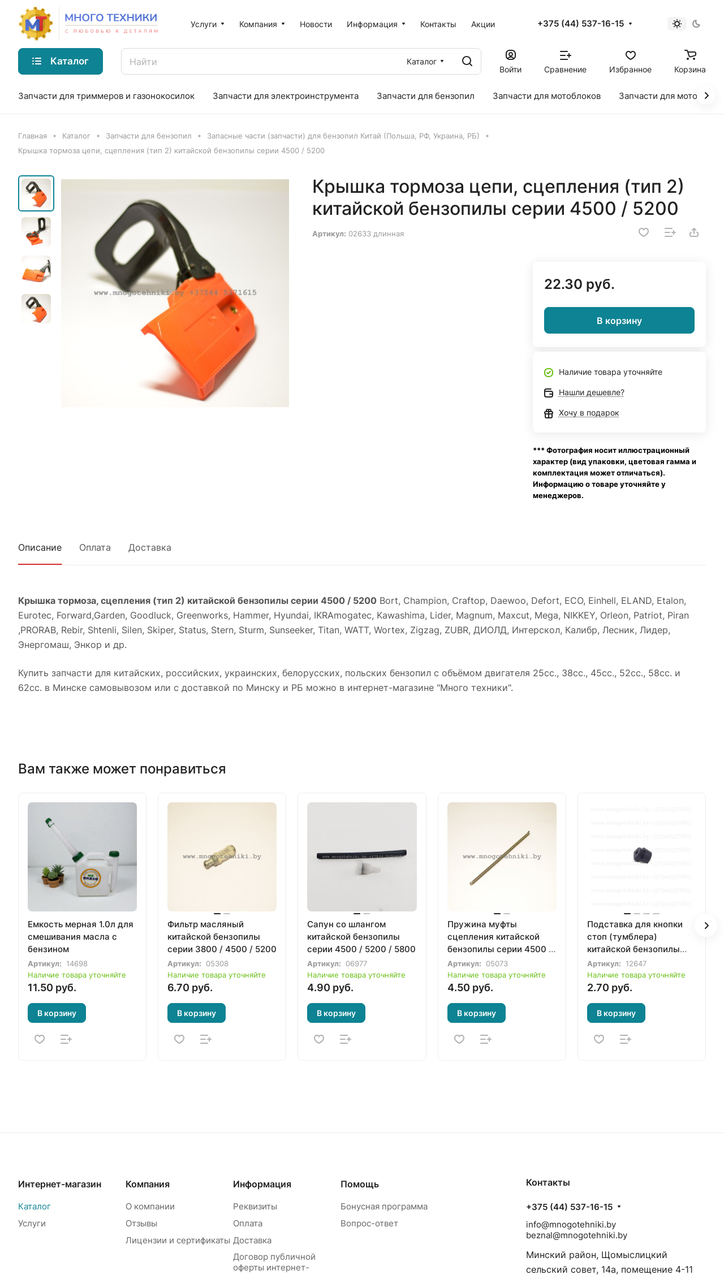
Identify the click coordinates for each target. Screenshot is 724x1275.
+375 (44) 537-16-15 (580, 24)
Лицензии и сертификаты (178, 1240)
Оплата (95, 547)
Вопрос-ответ (369, 1223)
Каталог (34, 1206)
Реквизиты (255, 1206)
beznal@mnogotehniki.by (576, 1235)
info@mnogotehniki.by (571, 1224)
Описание (40, 547)
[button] (706, 925)
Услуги (32, 1223)
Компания (148, 1184)
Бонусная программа (384, 1206)
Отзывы (141, 1223)
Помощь (360, 1184)
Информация (262, 1184)
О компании (150, 1206)
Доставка (149, 547)
